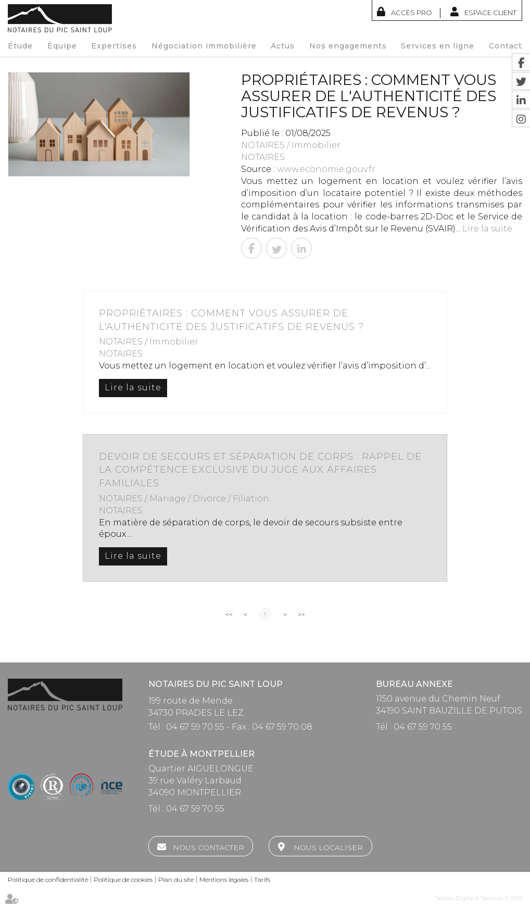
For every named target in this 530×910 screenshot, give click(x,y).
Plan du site (176, 879)
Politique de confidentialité (48, 879)
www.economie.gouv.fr (326, 169)
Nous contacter (208, 847)
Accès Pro (411, 12)
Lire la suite (487, 228)
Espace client (490, 12)
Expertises (114, 46)
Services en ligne (437, 46)
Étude (20, 46)
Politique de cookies (123, 879)
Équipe (62, 46)
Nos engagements (348, 46)
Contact (505, 46)
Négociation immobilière (204, 46)
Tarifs (262, 879)
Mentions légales (223, 879)
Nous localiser (328, 847)
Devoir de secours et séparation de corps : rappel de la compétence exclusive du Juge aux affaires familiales (260, 470)
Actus (283, 46)
